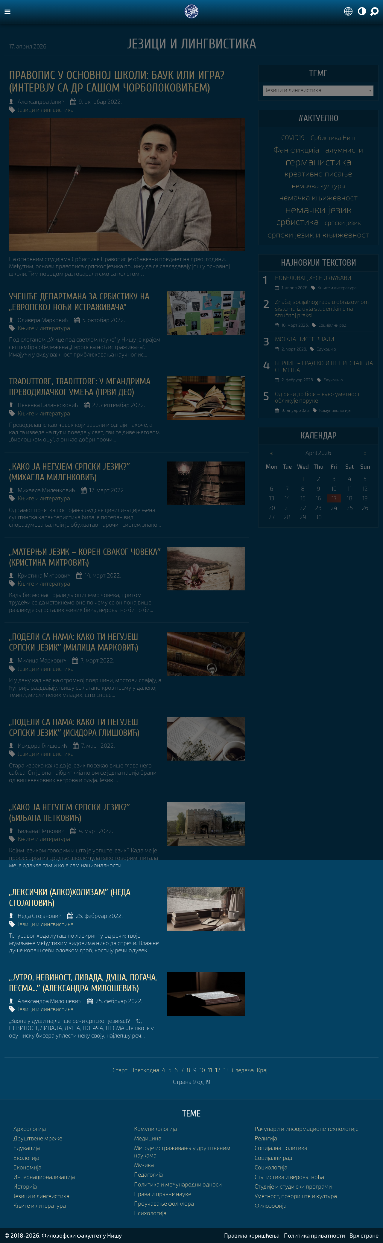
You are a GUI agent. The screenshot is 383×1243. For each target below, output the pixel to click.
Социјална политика (281, 1147)
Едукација (326, 348)
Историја (25, 1186)
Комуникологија (335, 410)
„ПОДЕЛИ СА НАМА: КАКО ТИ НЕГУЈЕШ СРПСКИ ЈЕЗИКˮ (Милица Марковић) (73, 642)
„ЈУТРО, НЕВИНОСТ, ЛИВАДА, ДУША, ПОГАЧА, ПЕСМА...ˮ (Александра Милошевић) (83, 983)
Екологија (26, 1157)
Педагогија (148, 1174)
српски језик (343, 222)
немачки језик (318, 209)
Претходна (144, 1070)
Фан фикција (296, 149)
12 (218, 1070)
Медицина (147, 1138)
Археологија (29, 1128)
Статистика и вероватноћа (289, 1176)
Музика (144, 1164)
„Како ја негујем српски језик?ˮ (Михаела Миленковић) (69, 472)
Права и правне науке (162, 1193)
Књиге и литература (44, 328)
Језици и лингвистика (46, 109)
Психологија (150, 1213)
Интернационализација (44, 1176)
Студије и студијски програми (293, 1186)
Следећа (243, 1070)
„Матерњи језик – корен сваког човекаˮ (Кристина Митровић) (85, 557)
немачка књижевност (318, 197)
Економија (27, 1167)
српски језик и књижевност (318, 234)
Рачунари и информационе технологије (306, 1128)
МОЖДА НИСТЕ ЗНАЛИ (304, 339)
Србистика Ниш (333, 137)
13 (226, 1070)
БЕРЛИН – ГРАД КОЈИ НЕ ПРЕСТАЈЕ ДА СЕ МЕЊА (324, 366)
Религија (266, 1138)
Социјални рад (332, 324)
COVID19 (293, 137)
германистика (318, 161)
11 (210, 1070)
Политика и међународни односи (178, 1184)
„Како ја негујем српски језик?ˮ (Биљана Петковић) (69, 812)
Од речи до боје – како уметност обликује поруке (317, 397)
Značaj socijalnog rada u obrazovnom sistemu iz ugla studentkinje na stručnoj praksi (322, 308)
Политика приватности (314, 1235)
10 (202, 1070)
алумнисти (344, 149)
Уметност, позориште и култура (296, 1195)
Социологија (271, 1167)
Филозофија (270, 1205)
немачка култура (318, 185)
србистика (297, 221)
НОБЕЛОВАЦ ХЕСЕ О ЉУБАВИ (313, 278)
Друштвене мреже (37, 1138)
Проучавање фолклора (164, 1203)
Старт (120, 1070)
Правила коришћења (251, 1235)
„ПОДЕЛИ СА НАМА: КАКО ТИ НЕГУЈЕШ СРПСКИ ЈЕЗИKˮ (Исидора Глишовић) (74, 727)
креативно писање (318, 173)
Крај (262, 1070)
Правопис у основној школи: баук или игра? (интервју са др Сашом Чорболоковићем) (116, 82)
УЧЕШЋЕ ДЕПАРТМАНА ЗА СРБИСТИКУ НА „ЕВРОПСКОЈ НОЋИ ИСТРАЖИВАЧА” (79, 302)
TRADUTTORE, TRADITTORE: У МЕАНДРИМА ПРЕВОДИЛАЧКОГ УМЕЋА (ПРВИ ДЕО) (80, 386)
